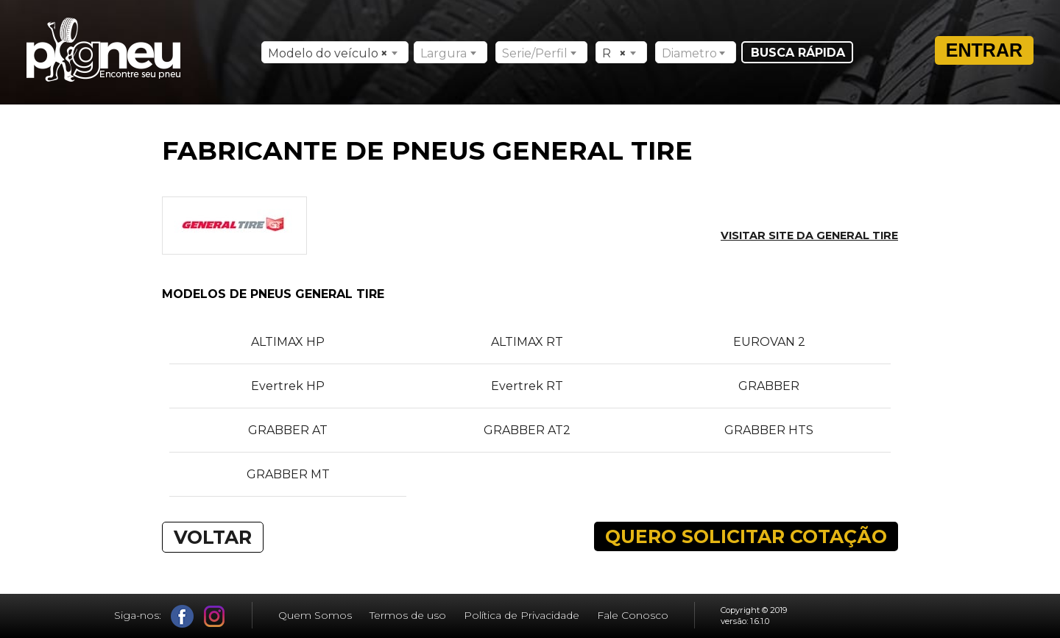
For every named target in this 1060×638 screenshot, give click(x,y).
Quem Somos (315, 615)
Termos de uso (408, 615)
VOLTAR (213, 537)
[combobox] (335, 52)
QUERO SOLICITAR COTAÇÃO (746, 536)
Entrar (984, 50)
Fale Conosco (632, 615)
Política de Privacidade (521, 615)
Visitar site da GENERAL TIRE (809, 235)
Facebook (182, 616)
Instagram (214, 616)
